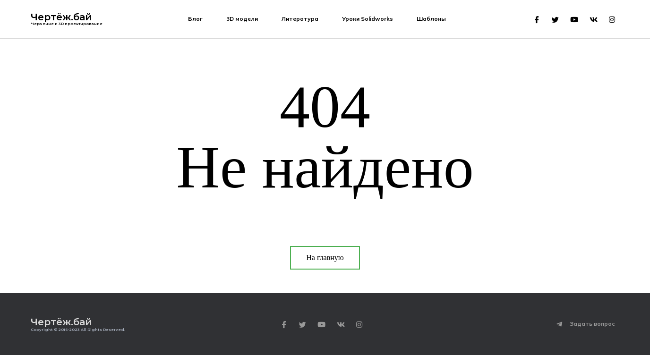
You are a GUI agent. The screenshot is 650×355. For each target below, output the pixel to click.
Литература (300, 18)
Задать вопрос (592, 323)
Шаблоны (431, 18)
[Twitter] (555, 19)
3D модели (242, 18)
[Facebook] (536, 19)
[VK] (594, 19)
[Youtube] (574, 19)
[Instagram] (612, 19)
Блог (195, 18)
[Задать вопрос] (559, 324)
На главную (325, 258)
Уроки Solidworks (367, 18)
